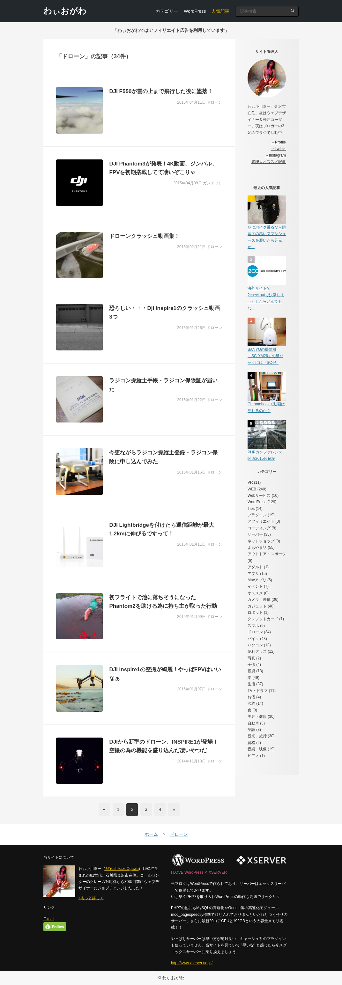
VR (250, 482)
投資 (251, 671)
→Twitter (278, 148)
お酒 (251, 697)
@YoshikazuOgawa (121, 868)
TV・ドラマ (258, 690)
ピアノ (253, 755)
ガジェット (257, 606)
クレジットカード (263, 619)
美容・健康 (257, 716)
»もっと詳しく (91, 898)
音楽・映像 (257, 749)
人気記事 (220, 11)
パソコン (255, 645)
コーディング (259, 528)
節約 (251, 703)
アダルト (255, 567)
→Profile (278, 142)
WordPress (195, 11)
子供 (251, 664)
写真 (251, 658)
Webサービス (259, 495)
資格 (251, 742)
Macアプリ (257, 580)
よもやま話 (257, 547)
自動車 (253, 723)
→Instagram (275, 155)
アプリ (253, 573)
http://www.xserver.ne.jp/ (191, 963)
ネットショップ (261, 541)
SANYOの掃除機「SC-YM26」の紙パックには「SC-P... (265, 356)
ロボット (255, 612)
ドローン (255, 632)
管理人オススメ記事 (268, 161)
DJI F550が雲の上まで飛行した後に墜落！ (161, 91)
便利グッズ (257, 651)
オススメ (255, 593)
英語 (251, 729)
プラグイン (257, 515)
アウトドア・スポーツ (267, 554)
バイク (253, 638)
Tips (251, 508)
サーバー (255, 534)
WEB (252, 489)
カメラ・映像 (259, 599)
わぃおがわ (64, 11)
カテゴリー (167, 11)
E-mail (48, 919)
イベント (255, 586)
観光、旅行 (257, 736)
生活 (251, 684)
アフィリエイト (261, 521)
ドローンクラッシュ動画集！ (144, 236)
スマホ (253, 625)
